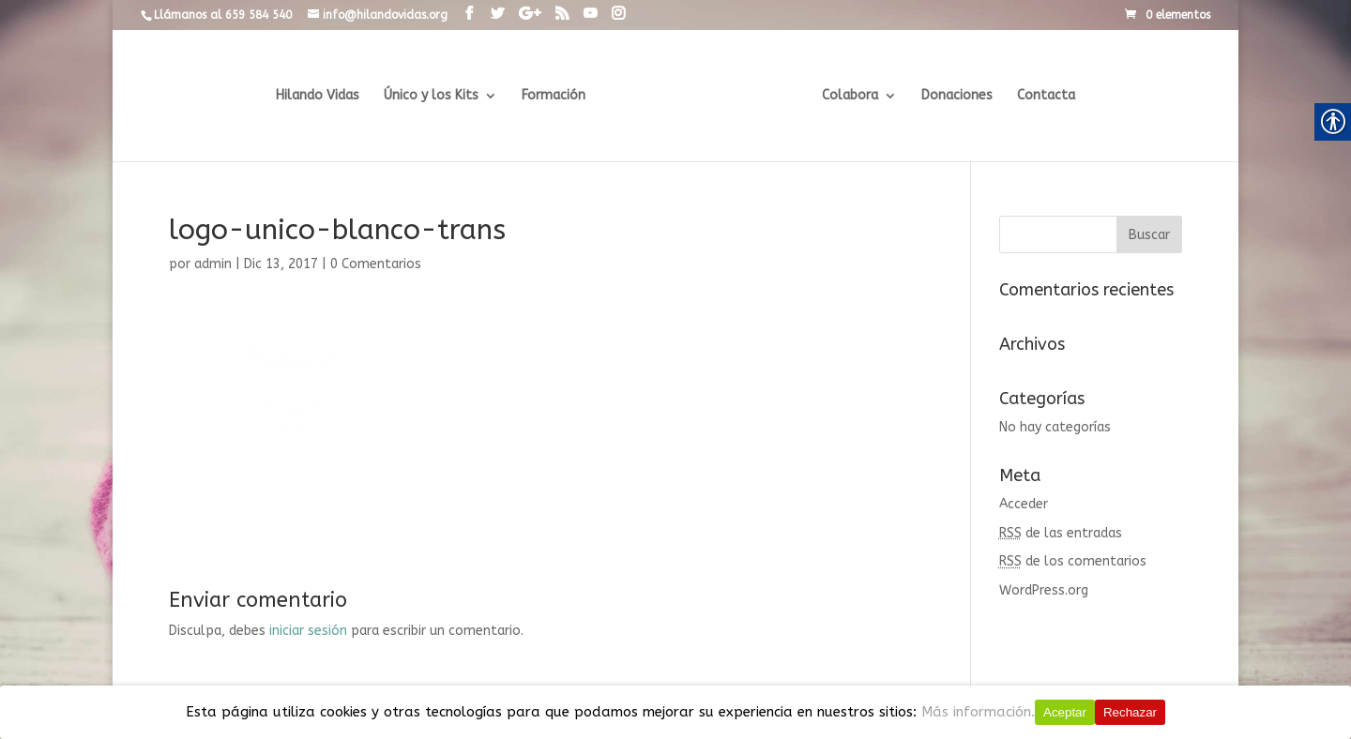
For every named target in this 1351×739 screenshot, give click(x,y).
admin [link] (213, 264)
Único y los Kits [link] (434, 96)
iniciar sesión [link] (308, 631)
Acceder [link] (1023, 504)
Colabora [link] (847, 96)
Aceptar (1064, 712)
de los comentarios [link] (1072, 561)
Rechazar (1130, 712)
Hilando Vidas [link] (320, 96)
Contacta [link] (1043, 96)
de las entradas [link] (1060, 533)
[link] (469, 14)
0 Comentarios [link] (375, 264)
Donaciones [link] (954, 96)
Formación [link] (556, 96)
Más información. (978, 711)
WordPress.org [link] (1043, 590)
